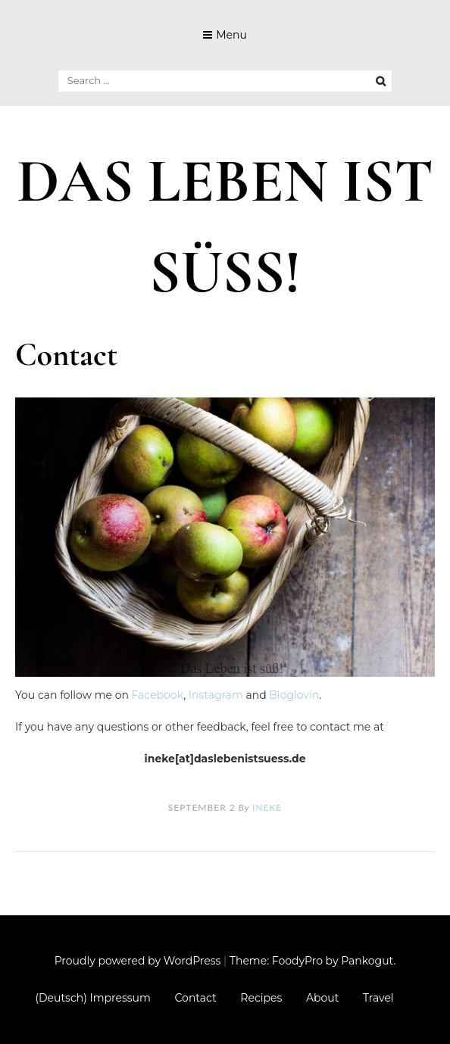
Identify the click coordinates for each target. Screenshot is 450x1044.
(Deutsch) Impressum (92, 998)
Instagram (216, 695)
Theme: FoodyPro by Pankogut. (312, 961)
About (322, 998)
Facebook (158, 695)
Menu (231, 35)
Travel (378, 998)
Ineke (267, 807)
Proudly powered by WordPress (138, 961)
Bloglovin (294, 695)
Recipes (261, 998)
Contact (196, 998)
